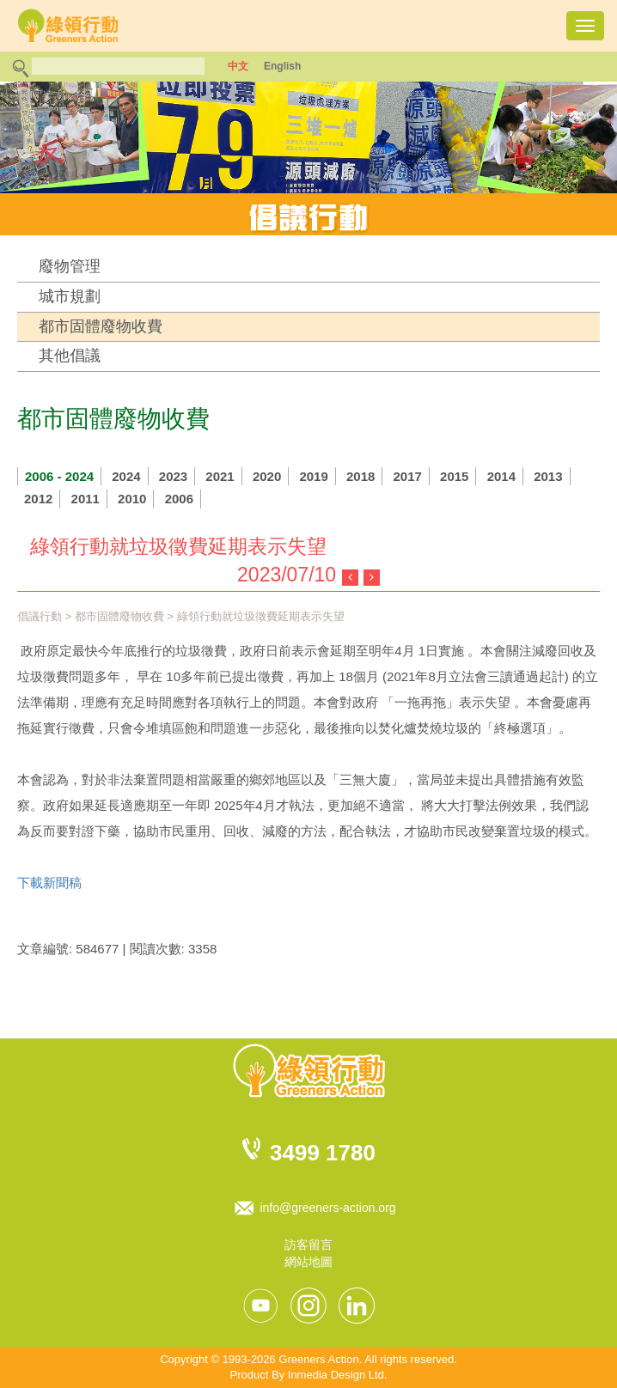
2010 (132, 498)
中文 (238, 66)
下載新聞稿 (49, 882)
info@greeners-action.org (327, 1207)
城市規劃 (70, 296)
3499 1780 (323, 1153)
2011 (85, 498)
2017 (408, 476)
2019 (313, 476)
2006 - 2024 (59, 476)
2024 (126, 476)
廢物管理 (70, 266)
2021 (219, 476)
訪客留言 (308, 1244)
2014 (501, 476)
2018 (360, 476)
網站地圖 (308, 1262)
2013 (548, 476)
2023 (173, 476)
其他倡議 (70, 355)
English (282, 66)
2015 (454, 476)
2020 (267, 476)
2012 (38, 498)
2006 (179, 498)
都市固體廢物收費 (100, 326)
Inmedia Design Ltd (336, 1374)
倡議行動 (39, 616)
